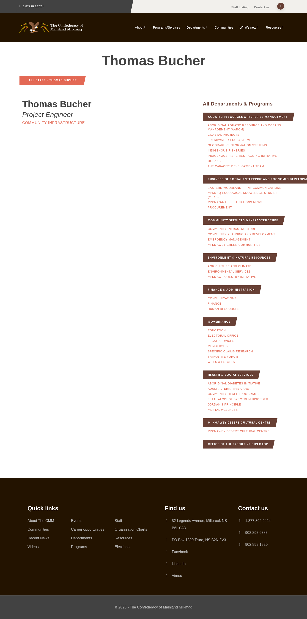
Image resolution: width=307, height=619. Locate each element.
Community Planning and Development (241, 234)
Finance (215, 303)
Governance (219, 322)
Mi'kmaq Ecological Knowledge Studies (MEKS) (243, 195)
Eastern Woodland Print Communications (244, 187)
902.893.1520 (256, 544)
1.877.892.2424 (258, 521)
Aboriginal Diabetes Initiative (234, 383)
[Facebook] (166, 551)
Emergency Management (229, 239)
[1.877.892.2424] (240, 521)
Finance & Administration (231, 290)
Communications (222, 298)
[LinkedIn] (166, 563)
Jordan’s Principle (224, 404)
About (141, 27)
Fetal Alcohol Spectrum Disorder (238, 399)
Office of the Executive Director (238, 444)
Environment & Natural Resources (239, 257)
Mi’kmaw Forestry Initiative (232, 276)
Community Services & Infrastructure (243, 220)
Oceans (214, 161)
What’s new (249, 27)
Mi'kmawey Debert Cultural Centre (239, 422)
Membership (218, 346)
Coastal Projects (223, 134)
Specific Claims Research (230, 351)
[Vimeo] (166, 575)
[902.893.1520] (240, 544)
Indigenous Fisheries (226, 150)
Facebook (180, 552)
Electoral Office (223, 335)
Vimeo (177, 576)
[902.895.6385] (240, 533)
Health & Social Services (230, 375)
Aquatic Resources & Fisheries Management (248, 117)
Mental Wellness (223, 409)
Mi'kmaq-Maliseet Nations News (235, 202)
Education (217, 330)
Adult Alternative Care (228, 388)
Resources (275, 27)
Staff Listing (240, 7)
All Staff (37, 80)
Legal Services (221, 341)
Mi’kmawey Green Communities (234, 244)
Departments (197, 27)
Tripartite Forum (223, 356)
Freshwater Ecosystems (229, 140)
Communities (223, 27)
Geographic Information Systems (237, 145)
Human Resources (223, 309)
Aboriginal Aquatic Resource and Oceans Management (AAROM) (244, 127)
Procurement (220, 207)
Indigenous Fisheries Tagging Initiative (242, 155)
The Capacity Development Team (236, 166)
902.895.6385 (256, 533)
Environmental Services (229, 271)
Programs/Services (166, 27)
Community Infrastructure (53, 123)
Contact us (261, 7)
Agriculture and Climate (230, 266)
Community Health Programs (233, 394)
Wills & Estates (221, 362)
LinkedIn (179, 564)
